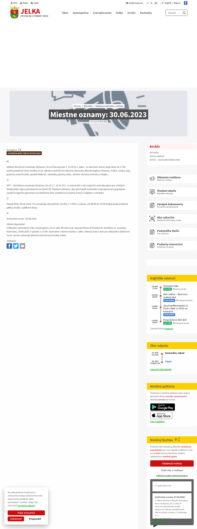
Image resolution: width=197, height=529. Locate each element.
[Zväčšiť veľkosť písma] (156, 3)
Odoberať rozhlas (172, 397)
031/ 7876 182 (176, 513)
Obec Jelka (30, 501)
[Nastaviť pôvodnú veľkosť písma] (151, 3)
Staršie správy (159, 454)
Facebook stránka (178, 520)
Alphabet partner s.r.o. (45, 498)
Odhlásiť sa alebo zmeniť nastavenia (172, 409)
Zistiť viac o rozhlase (172, 403)
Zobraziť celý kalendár (161, 302)
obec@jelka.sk (177, 517)
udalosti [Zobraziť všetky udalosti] (169, 262)
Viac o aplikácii (157, 355)
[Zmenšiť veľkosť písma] (147, 3)
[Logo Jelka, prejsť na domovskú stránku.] (29, 13)
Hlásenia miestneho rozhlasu (24, 86)
